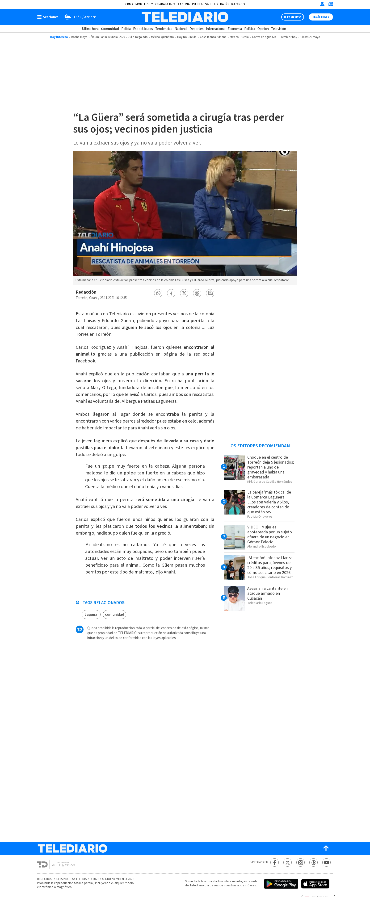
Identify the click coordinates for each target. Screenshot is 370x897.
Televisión (278, 28)
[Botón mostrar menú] (49, 17)
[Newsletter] (330, 5)
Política (249, 28)
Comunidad (110, 28)
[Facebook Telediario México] (274, 862)
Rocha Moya (79, 37)
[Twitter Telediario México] (287, 862)
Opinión (263, 28)
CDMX (129, 4)
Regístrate (320, 17)
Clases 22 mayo (310, 37)
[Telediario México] (185, 17)
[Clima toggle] (79, 17)
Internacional (215, 28)
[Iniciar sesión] (322, 4)
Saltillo (211, 4)
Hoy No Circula (187, 37)
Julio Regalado (138, 37)
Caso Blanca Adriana (213, 37)
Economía (235, 28)
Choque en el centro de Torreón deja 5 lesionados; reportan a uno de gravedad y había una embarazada (270, 467)
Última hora (90, 28)
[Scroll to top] (326, 848)
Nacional (181, 28)
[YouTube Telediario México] (326, 862)
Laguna (184, 4)
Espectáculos (143, 28)
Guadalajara (165, 4)
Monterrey (144, 4)
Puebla (197, 4)
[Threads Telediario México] (313, 862)
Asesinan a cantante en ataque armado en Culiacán (267, 593)
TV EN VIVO (293, 17)
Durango (238, 4)
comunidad (114, 614)
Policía (126, 28)
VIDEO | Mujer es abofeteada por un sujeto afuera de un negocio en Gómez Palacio (269, 534)
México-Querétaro (162, 37)
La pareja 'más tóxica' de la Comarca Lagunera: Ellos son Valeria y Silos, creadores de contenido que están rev (269, 502)
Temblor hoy (289, 37)
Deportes (196, 28)
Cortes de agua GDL (264, 37)
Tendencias (163, 28)
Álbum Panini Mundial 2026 (108, 37)
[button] (158, 293)
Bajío (224, 4)
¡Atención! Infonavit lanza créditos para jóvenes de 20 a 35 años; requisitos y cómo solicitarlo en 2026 (269, 565)
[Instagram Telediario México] (300, 862)
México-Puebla (239, 37)
